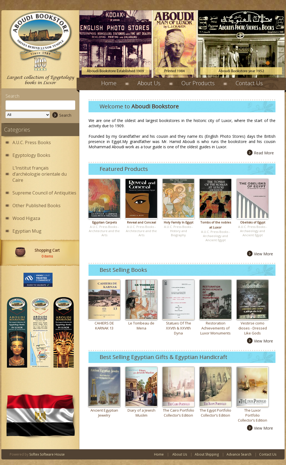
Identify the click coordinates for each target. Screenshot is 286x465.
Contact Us (249, 83)
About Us (148, 83)
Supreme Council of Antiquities (44, 193)
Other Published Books (36, 205)
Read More (260, 152)
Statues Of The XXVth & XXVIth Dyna (178, 328)
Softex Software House (47, 454)
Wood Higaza (26, 218)
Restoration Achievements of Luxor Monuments (215, 328)
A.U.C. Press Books (31, 142)
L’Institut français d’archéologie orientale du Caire (39, 174)
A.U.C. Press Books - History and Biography (178, 231)
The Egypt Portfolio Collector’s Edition (215, 413)
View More (260, 253)
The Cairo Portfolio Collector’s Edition (178, 413)
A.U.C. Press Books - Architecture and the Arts (104, 231)
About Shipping (207, 454)
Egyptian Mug (26, 231)
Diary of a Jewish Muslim (141, 413)
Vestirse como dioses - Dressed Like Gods (252, 328)
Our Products (198, 83)
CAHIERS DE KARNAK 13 (104, 326)
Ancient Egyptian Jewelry (104, 413)
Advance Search (239, 454)
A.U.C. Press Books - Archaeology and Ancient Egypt (215, 236)
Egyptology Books (31, 155)
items (47, 256)
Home (108, 83)
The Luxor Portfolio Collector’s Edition (252, 415)
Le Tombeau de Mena (141, 326)
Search (61, 115)
